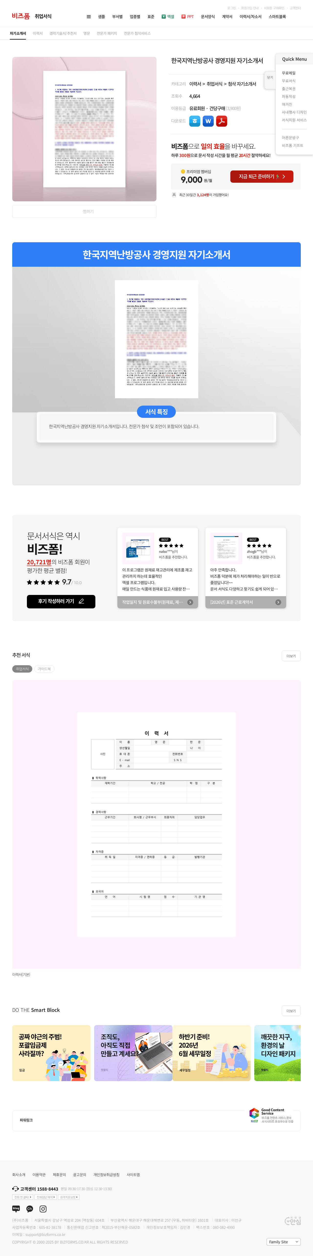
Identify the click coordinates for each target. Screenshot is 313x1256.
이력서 (195, 83)
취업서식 (214, 83)
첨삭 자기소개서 (242, 83)
